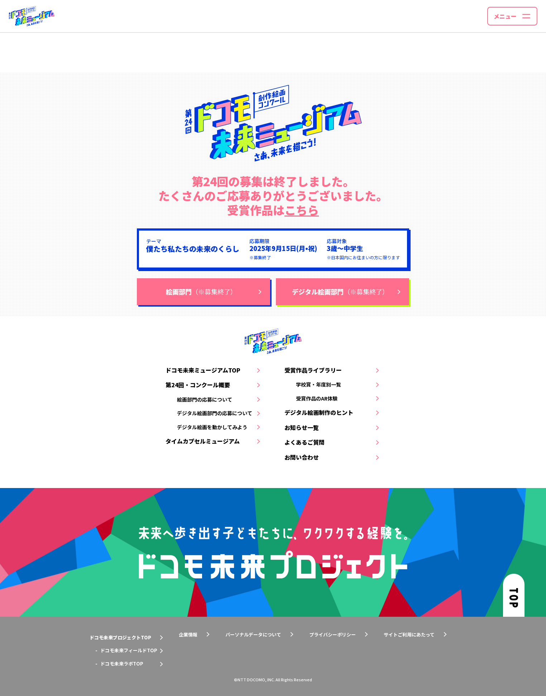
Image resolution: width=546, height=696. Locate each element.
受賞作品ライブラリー (313, 370)
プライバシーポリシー (332, 634)
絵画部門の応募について (204, 399)
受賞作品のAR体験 (316, 398)
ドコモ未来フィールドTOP (128, 650)
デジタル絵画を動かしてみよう (212, 427)
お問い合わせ (301, 457)
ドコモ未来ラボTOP (121, 663)
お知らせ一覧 (301, 427)
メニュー (505, 16)
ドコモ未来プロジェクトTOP (120, 637)
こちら (301, 210)
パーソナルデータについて (253, 634)
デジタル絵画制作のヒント (318, 412)
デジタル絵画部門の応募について (214, 413)
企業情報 (188, 634)
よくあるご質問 (304, 442)
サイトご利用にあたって (409, 634)
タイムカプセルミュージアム (203, 441)
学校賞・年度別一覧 (318, 384)
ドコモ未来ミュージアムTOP (203, 370)
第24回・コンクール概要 (198, 384)
